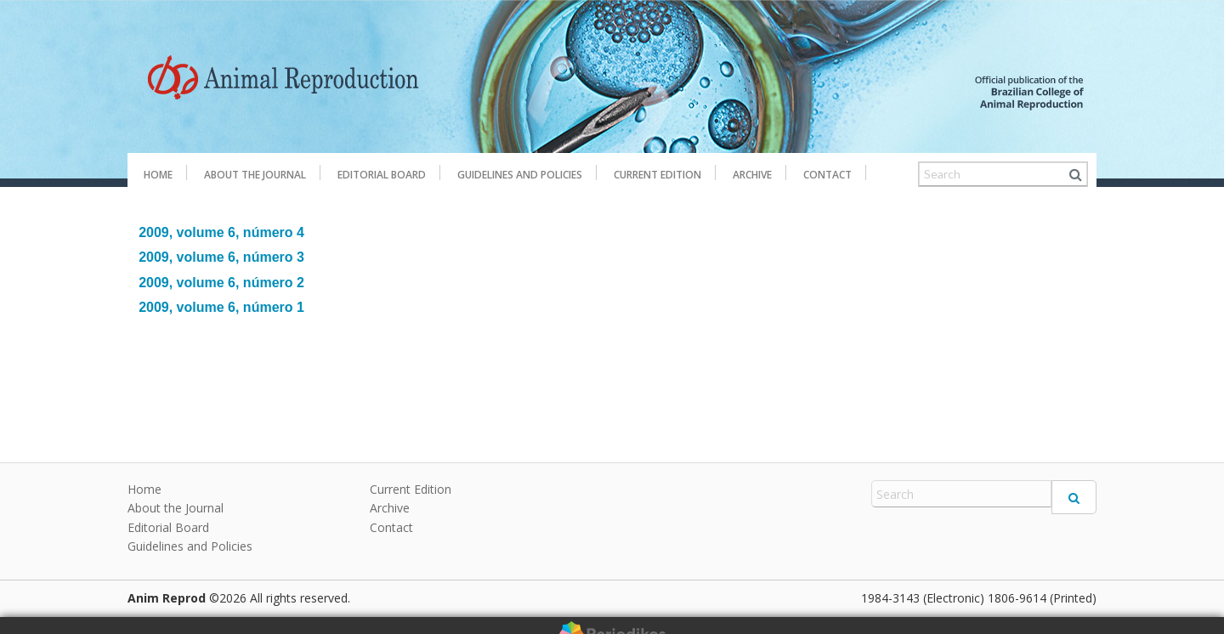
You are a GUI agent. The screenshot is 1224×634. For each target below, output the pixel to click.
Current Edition (657, 174)
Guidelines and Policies (519, 174)
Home (158, 174)
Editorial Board (381, 174)
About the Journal (255, 174)
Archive (752, 174)
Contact (827, 174)
